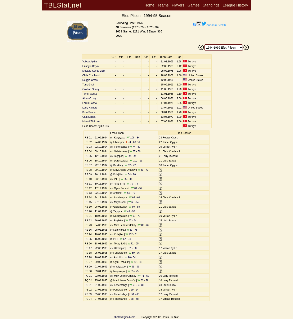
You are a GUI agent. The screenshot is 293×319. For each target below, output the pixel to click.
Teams (163, 5)
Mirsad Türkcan (91, 121)
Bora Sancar (89, 112)
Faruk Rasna (89, 103)
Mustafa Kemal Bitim (93, 70)
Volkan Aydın (89, 61)
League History (235, 5)
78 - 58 (134, 298)
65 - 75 (133, 271)
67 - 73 (125, 239)
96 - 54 (130, 257)
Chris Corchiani (91, 75)
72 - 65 (133, 243)
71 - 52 (143, 275)
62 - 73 (135, 215)
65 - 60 (126, 179)
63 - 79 (129, 192)
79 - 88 (136, 262)
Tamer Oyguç (89, 93)
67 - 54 (131, 220)
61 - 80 (132, 248)
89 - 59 (130, 156)
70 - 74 (132, 183)
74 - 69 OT (133, 142)
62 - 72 (130, 165)
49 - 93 (129, 211)
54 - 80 (130, 174)
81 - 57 (136, 188)
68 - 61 (134, 197)
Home (149, 5)
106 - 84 (133, 137)
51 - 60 (134, 294)
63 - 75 (132, 229)
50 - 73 (143, 169)
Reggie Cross (90, 80)
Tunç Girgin (88, 84)
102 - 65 (136, 160)
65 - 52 (133, 202)
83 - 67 (143, 225)
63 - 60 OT (137, 285)
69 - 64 (134, 289)
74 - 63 (135, 146)
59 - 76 (134, 252)
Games (194, 5)
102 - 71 (132, 234)
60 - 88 (134, 206)
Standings (211, 5)
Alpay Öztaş (89, 98)
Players (178, 5)
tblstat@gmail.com (124, 317)
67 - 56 (135, 151)
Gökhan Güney (90, 89)
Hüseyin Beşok (90, 66)
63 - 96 (134, 266)
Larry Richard (90, 107)
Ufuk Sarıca (89, 116)
